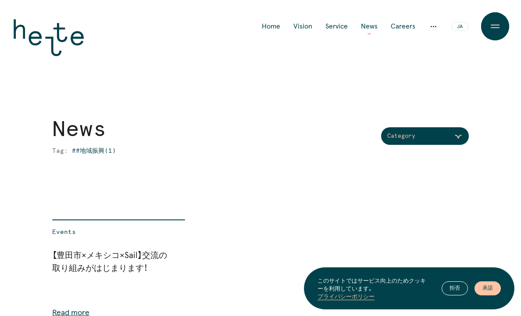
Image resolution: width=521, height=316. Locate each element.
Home (271, 26)
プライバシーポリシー (346, 296)
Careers (403, 26)
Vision (302, 26)
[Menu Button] (495, 26)
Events (64, 232)
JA (460, 26)
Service (336, 26)
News (369, 26)
